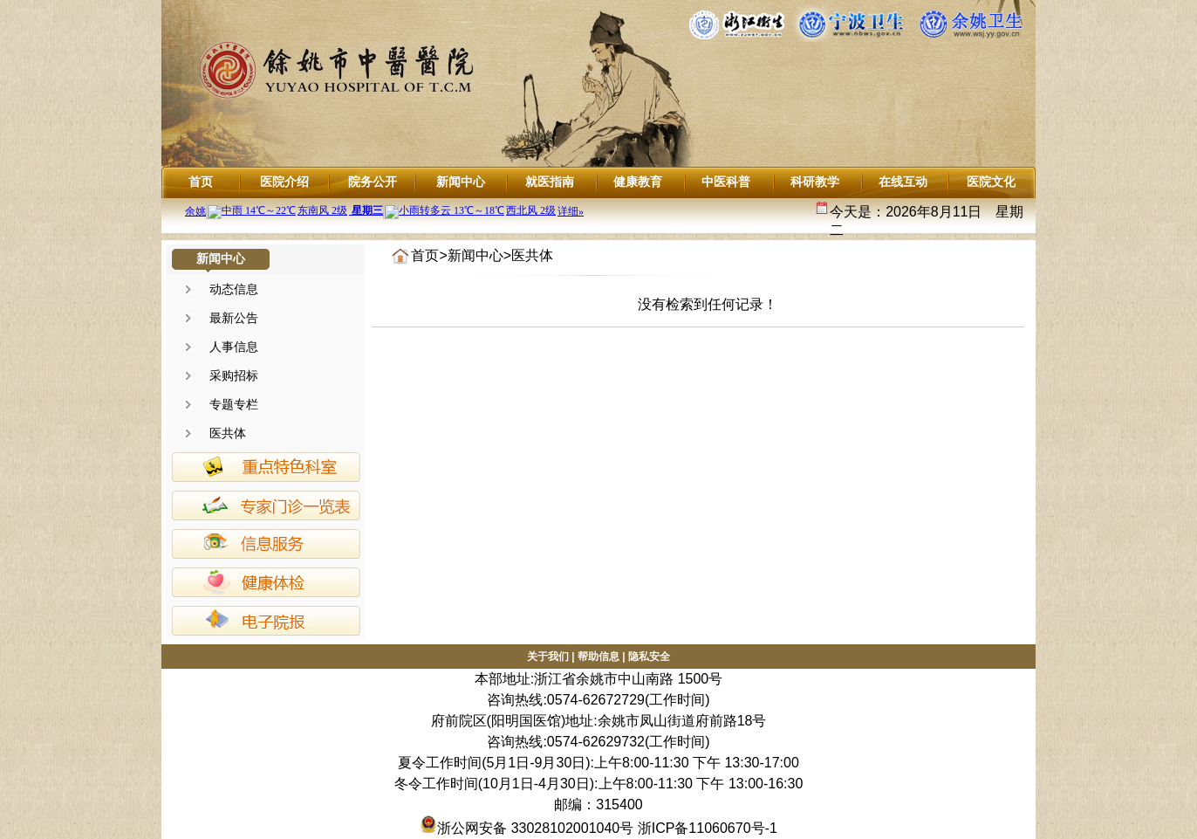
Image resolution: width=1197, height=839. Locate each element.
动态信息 (233, 289)
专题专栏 (233, 404)
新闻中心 (460, 182)
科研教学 (814, 182)
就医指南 (549, 182)
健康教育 (637, 182)
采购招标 (233, 375)
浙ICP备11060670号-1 (707, 828)
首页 (200, 182)
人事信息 (233, 347)
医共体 (227, 433)
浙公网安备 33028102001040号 (526, 828)
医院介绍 (284, 182)
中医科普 (725, 182)
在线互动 (903, 182)
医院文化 (991, 182)
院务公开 (372, 182)
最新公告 (233, 318)
